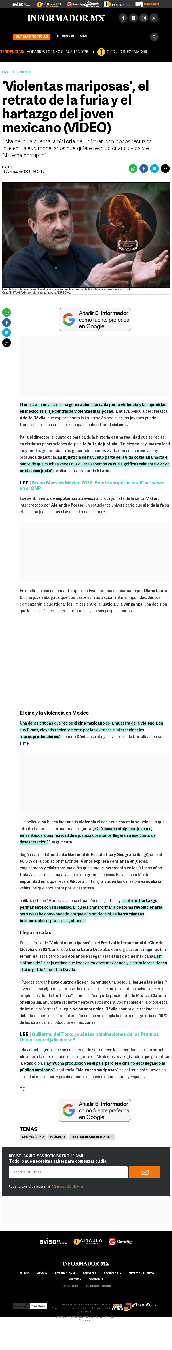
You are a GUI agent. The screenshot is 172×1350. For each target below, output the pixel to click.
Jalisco (23, 1273)
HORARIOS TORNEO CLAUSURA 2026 (57, 52)
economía (95, 1279)
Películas (57, 1137)
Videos (65, 36)
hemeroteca (69, 1286)
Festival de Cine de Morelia (92, 1137)
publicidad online (99, 1286)
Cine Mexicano (33, 1137)
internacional (65, 1273)
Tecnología (112, 1273)
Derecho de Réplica (91, 1317)
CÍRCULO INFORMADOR (127, 52)
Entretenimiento (17, 72)
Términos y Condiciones (67, 1186)
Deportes (89, 1273)
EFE (10, 167)
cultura (75, 1279)
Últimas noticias (32, 36)
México (41, 1273)
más (87, 36)
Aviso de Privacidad (67, 1317)
